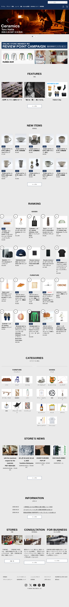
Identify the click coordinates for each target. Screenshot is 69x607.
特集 (22, 16)
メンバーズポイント (21, 593)
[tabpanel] (34, 32)
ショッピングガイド (35, 593)
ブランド (16, 16)
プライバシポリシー (7, 595)
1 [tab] (32, 48)
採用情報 (59, 16)
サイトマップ (47, 593)
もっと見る (34, 118)
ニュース (28, 16)
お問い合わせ (47, 595)
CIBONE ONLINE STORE (34, 12)
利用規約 (5, 593)
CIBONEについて (50, 16)
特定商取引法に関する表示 (61, 593)
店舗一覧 (12, 577)
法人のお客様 (40, 16)
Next (61, 32)
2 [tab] (34, 48)
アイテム (10, 16)
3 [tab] (36, 48)
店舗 (33, 16)
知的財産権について (21, 595)
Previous (8, 32)
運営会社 (57, 595)
